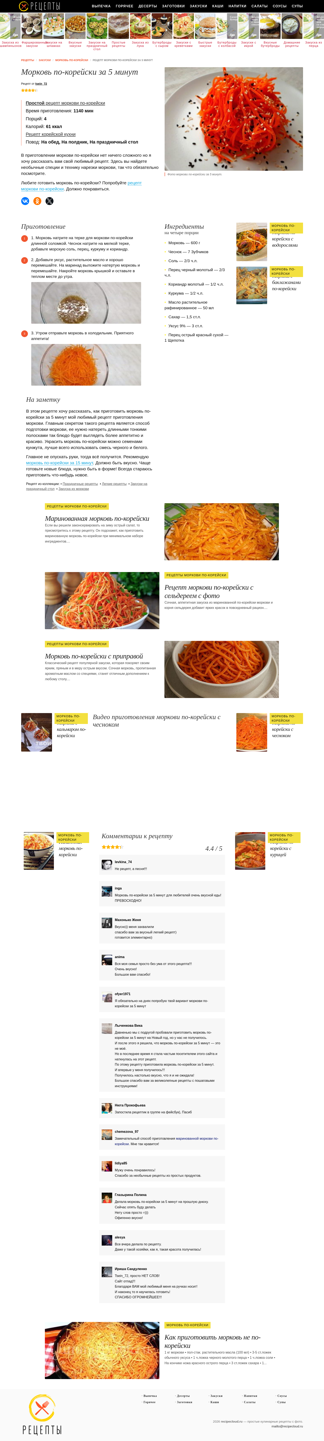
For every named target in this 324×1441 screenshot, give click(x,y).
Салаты (259, 6)
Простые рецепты (118, 44)
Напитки (237, 6)
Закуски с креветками (184, 44)
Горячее (124, 6)
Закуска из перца (313, 44)
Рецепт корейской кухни (51, 134)
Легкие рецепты (114, 484)
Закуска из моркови (74, 489)
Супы (297, 6)
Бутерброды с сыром (162, 44)
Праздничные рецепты (80, 484)
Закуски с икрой (248, 44)
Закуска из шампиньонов (10, 44)
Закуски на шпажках (53, 44)
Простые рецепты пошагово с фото (42, 1415)
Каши (218, 6)
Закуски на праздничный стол (97, 46)
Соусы (280, 6)
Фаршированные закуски (32, 44)
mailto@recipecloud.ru (287, 1426)
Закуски (198, 6)
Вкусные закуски (75, 44)
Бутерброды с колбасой (227, 44)
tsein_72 (41, 83)
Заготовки (173, 6)
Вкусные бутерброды (270, 44)
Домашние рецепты (292, 44)
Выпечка (101, 6)
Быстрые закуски (205, 44)
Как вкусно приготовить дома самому (40, 6)
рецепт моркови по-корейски (65, 103)
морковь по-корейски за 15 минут (59, 462)
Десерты (147, 6)
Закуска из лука (140, 44)
